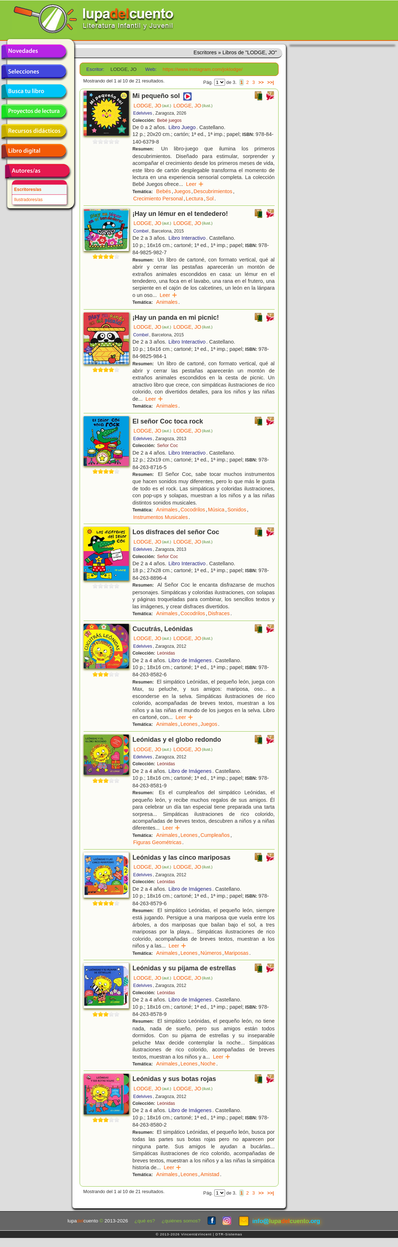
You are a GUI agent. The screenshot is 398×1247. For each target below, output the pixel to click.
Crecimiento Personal (158, 198)
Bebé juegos (169, 120)
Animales (167, 302)
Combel (140, 231)
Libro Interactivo (187, 238)
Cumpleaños (215, 835)
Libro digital (33, 151)
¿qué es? (145, 1220)
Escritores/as (27, 189)
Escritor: (95, 69)
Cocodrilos (193, 509)
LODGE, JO (152, 105)
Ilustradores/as (28, 199)
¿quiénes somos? (181, 1220)
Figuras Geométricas (157, 842)
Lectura (194, 198)
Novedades (33, 51)
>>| (270, 82)
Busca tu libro (33, 91)
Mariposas (236, 953)
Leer (195, 184)
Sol (210, 198)
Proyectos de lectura (33, 111)
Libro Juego (182, 127)
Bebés (163, 191)
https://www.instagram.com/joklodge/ (203, 69)
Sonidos (236, 509)
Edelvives (142, 113)
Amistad (209, 1174)
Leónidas (166, 653)
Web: (150, 69)
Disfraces (219, 613)
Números (210, 953)
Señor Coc (167, 445)
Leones (189, 724)
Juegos (182, 191)
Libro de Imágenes (190, 660)
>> (261, 82)
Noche (208, 1064)
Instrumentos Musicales (160, 517)
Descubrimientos (213, 191)
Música (216, 509)
